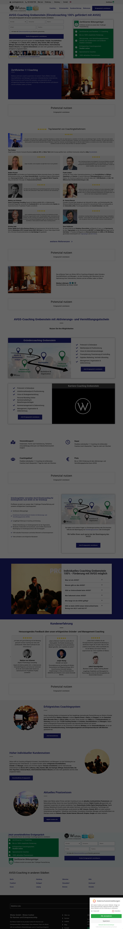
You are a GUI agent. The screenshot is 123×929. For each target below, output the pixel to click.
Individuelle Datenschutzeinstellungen (106, 924)
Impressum (114, 926)
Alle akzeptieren (106, 916)
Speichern (106, 921)
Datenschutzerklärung (107, 926)
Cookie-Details (99, 926)
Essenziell (95, 911)
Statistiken (116, 911)
